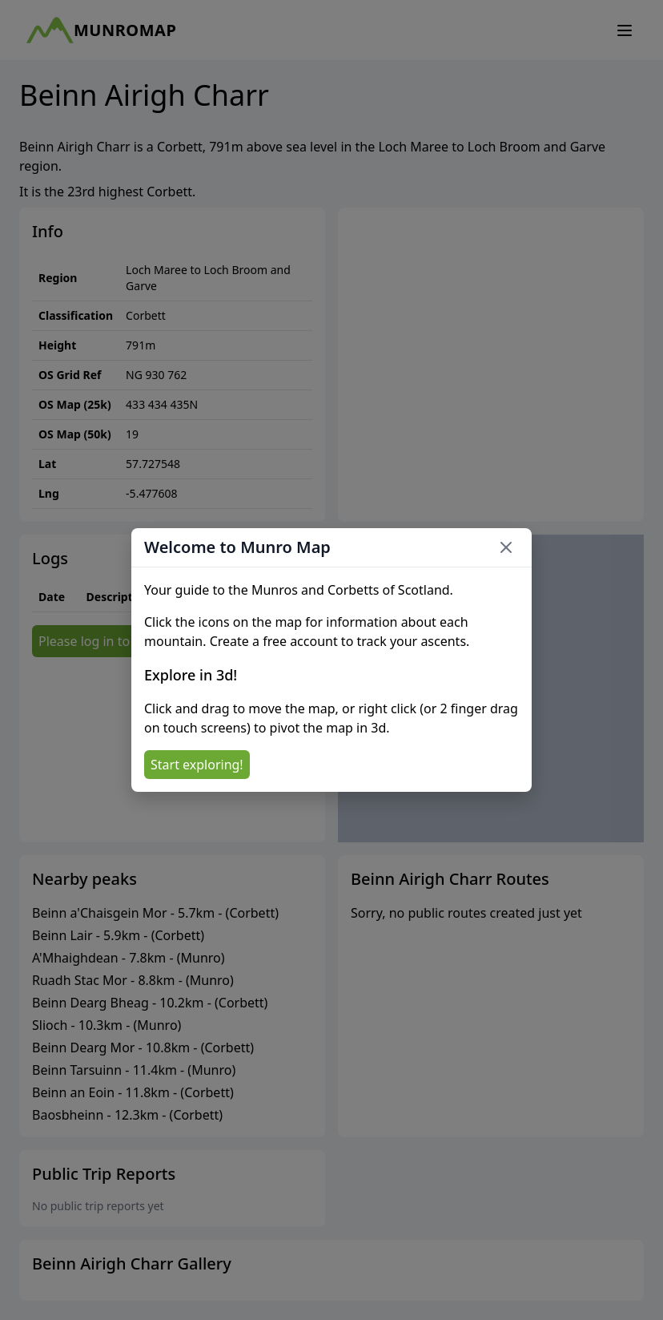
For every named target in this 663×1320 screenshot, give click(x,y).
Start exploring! (197, 764)
